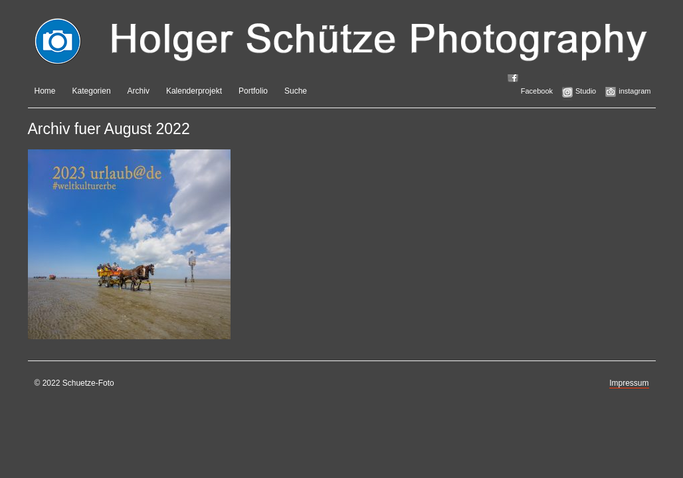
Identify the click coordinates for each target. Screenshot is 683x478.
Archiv (138, 91)
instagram (634, 91)
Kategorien (91, 91)
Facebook (537, 91)
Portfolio (253, 91)
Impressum (628, 383)
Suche (295, 91)
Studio (585, 91)
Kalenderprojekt (194, 91)
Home (45, 91)
